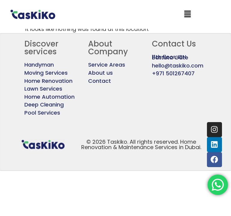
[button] (187, 14)
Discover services (41, 47)
